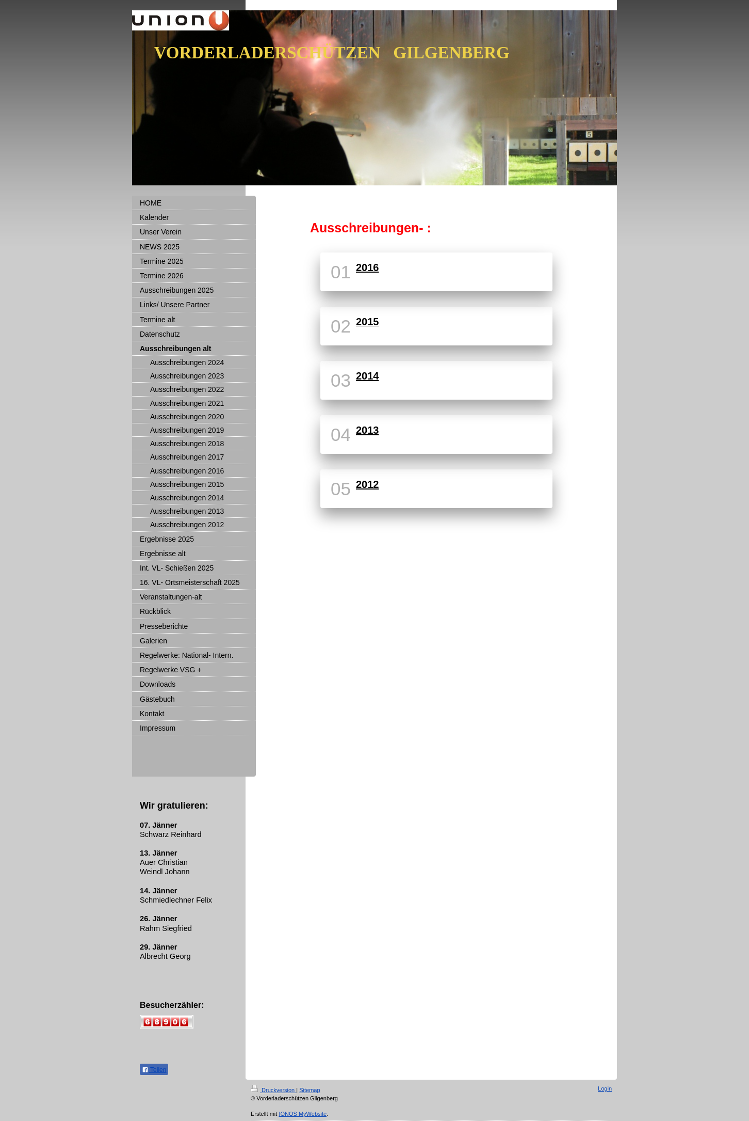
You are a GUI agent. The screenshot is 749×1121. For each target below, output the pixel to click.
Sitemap (309, 1090)
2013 (367, 430)
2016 (367, 267)
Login (605, 1088)
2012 (367, 484)
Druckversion (273, 1090)
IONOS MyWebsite (303, 1114)
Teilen (154, 1069)
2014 (367, 376)
